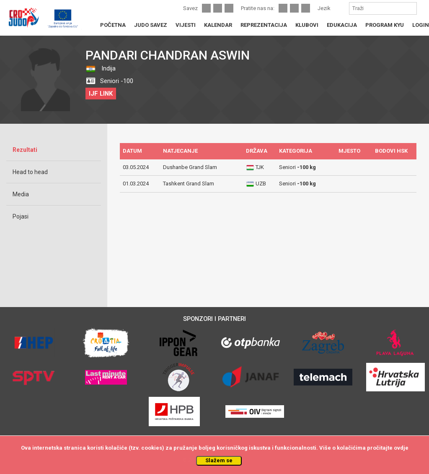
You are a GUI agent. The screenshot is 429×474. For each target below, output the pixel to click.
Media (21, 194)
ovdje (401, 448)
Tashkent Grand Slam (188, 183)
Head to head (30, 172)
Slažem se (219, 460)
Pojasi (20, 216)
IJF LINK (101, 93)
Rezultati (25, 149)
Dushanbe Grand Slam (190, 167)
